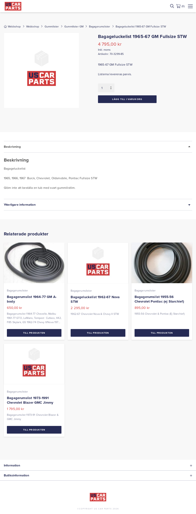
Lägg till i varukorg (127, 99)
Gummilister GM (73, 26)
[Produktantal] (106, 87)
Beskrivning (12, 146)
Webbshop (32, 26)
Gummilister (52, 26)
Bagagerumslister (99, 26)
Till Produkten (34, 332)
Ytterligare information (20, 204)
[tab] (98, 170)
